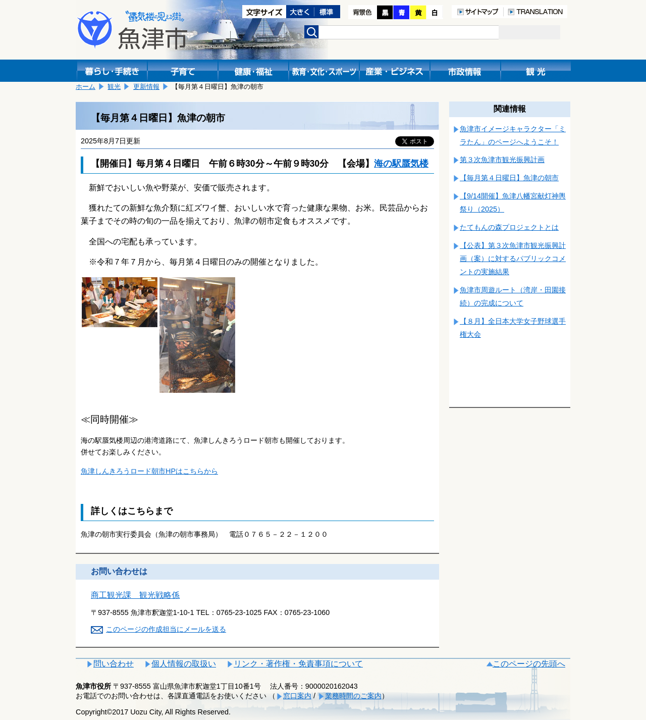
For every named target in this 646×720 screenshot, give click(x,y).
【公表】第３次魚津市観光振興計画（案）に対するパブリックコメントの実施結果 (513, 258)
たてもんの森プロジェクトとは (509, 227)
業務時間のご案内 (353, 696)
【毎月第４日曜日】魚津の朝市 (509, 178)
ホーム (85, 86)
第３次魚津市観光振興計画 (502, 160)
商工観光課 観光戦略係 (135, 595)
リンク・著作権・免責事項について (298, 663)
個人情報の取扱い (183, 663)
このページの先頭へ (529, 663)
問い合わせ (113, 663)
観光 (114, 86)
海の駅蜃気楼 (401, 164)
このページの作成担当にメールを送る (166, 629)
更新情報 (146, 86)
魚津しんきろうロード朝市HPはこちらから (149, 471)
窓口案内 (297, 696)
